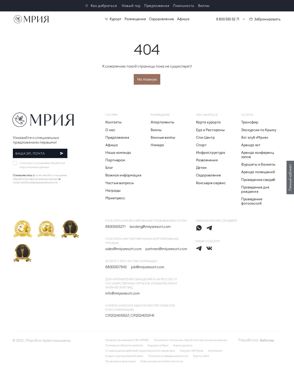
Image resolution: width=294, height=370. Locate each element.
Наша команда (118, 153)
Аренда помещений (258, 172)
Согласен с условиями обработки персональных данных (42, 165)
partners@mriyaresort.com (166, 249)
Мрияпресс (115, 198)
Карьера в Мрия (158, 345)
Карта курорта (208, 122)
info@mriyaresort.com (122, 293)
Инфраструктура (210, 153)
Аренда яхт (250, 145)
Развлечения (207, 160)
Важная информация (123, 175)
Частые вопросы (119, 183)
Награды (112, 190)
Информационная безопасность (161, 361)
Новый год (131, 5)
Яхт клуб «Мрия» (254, 137)
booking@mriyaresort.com (150, 227)
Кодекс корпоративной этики (124, 356)
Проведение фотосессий (251, 201)
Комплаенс (215, 350)
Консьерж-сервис (211, 183)
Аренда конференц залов (257, 155)
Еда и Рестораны (210, 130)
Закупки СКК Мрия (191, 350)
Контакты (113, 122)
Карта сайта (201, 356)
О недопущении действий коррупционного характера (140, 350)
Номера (157, 145)
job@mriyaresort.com (147, 267)
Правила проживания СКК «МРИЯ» (127, 340)
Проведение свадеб (258, 180)
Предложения (156, 5)
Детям (201, 168)
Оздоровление (208, 175)
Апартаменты (162, 122)
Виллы (204, 5)
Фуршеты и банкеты (258, 164)
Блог (109, 168)
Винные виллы (163, 137)
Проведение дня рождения (255, 189)
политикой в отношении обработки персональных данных (40, 177)
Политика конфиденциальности (168, 356)
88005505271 (115, 227)
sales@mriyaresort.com (123, 249)
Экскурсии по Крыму (258, 130)
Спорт (201, 145)
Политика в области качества (124, 345)
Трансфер (249, 122)
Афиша (111, 145)
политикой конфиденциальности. (35, 182)
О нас (110, 130)
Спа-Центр (205, 137)
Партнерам (115, 160)
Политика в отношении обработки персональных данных (190, 340)
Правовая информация (120, 361)
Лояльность (183, 5)
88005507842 (116, 267)
